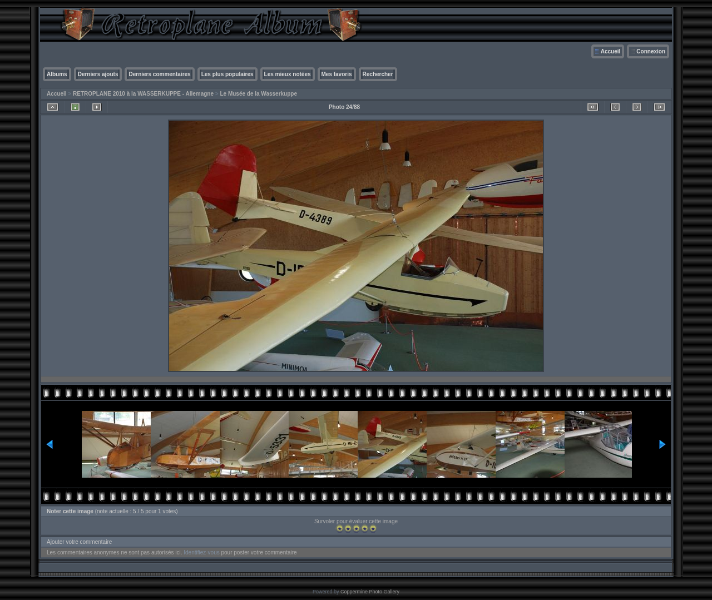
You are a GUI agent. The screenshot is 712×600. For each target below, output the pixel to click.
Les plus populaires (227, 74)
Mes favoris (337, 74)
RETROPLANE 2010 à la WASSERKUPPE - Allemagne (143, 94)
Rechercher (378, 74)
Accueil (611, 51)
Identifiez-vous (201, 552)
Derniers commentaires (159, 74)
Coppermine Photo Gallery (369, 591)
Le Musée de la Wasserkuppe (258, 94)
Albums (57, 74)
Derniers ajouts (98, 74)
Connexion (650, 51)
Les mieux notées (287, 74)
